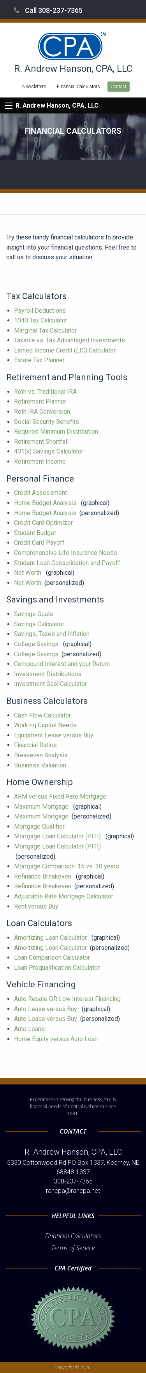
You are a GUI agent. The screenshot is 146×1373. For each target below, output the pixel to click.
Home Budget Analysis (46, 503)
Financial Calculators (78, 86)
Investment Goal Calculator (51, 683)
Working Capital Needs (46, 725)
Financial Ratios (36, 745)
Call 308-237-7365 (48, 10)
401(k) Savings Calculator (49, 451)
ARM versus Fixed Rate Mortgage (61, 796)
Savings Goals (34, 614)
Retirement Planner (41, 401)
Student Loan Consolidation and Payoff (68, 563)
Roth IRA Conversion (43, 411)
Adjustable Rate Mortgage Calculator (64, 896)
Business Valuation (41, 765)
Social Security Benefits (47, 421)
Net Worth (28, 572)
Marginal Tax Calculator (46, 330)
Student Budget (36, 533)
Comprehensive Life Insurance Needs (66, 552)
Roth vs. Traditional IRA (46, 391)
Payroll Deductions (40, 310)
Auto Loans (30, 1029)
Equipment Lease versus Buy (54, 735)
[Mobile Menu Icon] (8, 106)
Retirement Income (40, 461)
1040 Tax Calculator (41, 320)
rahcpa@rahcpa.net (73, 1190)
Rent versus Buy (37, 906)
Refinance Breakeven (43, 876)
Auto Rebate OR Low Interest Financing (68, 999)
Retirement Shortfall (42, 441)
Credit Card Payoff (40, 542)
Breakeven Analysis (41, 755)
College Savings (37, 644)
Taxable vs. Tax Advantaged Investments (70, 340)
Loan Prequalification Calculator (57, 967)
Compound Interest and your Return (62, 664)
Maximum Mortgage (42, 806)
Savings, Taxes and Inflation (52, 634)
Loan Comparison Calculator (52, 957)
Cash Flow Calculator (43, 715)
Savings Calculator (40, 624)
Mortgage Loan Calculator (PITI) (58, 836)
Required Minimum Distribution (57, 431)
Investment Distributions (48, 674)
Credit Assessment (41, 492)
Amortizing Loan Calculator (51, 937)
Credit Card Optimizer (44, 522)
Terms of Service (73, 1248)
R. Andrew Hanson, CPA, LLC (57, 105)
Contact (119, 86)
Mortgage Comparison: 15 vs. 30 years (67, 866)
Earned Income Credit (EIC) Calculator (65, 350)
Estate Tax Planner (40, 360)
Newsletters (34, 86)
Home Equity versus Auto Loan (56, 1039)
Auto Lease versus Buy (46, 1009)
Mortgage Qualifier (40, 826)
